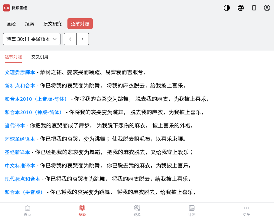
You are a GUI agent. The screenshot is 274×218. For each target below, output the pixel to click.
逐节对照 (80, 24)
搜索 (29, 24)
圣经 (11, 24)
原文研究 (53, 24)
